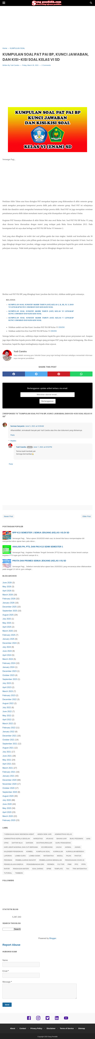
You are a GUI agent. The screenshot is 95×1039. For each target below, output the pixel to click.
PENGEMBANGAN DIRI (35, 865)
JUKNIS (77, 847)
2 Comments (46, 65)
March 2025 (7, 631)
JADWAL (68, 847)
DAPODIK (29, 843)
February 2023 (8, 695)
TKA (67, 869)
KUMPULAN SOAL (43, 852)
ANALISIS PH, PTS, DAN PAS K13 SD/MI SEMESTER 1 (37, 547)
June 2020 (7, 804)
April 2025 (6, 627)
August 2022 (8, 704)
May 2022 (6, 716)
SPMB (49, 869)
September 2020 (9, 792)
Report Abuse (11, 945)
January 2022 (8, 732)
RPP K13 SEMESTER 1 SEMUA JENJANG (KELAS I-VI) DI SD (40, 533)
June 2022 (7, 712)
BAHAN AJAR (62, 839)
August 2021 (8, 748)
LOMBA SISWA (34, 856)
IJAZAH (58, 847)
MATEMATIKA (49, 856)
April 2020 (6, 812)
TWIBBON (19, 873)
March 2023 (7, 692)
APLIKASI (49, 839)
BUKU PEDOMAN (76, 839)
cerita (88, 839)
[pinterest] (59, 374)
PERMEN (50, 865)
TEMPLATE (58, 869)
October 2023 (8, 675)
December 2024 (9, 643)
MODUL (60, 856)
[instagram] (38, 1020)
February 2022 (8, 728)
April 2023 (6, 687)
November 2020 (9, 784)
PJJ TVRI (61, 865)
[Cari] (91, 3)
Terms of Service (67, 1029)
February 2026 (8, 599)
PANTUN (77, 856)
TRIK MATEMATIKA (80, 869)
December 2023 (9, 671)
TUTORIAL (8, 873)
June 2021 (7, 756)
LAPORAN (8, 856)
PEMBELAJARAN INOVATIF (25, 860)
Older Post (87, 517)
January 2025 (8, 639)
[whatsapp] (81, 374)
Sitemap (82, 1029)
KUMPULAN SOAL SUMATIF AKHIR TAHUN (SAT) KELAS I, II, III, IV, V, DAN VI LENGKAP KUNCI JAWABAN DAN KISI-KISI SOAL (41, 306)
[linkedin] (56, 1020)
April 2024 (6, 655)
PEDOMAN (8, 860)
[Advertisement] (47, 26)
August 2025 (8, 615)
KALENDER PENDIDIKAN (13, 852)
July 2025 (6, 619)
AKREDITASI (38, 839)
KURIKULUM (58, 852)
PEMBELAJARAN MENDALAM (50, 860)
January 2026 (8, 603)
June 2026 (7, 583)
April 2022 (6, 720)
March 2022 (7, 724)
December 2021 (9, 736)
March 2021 (7, 768)
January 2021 (8, 776)
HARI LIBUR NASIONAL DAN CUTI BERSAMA (21, 847)
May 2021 (6, 760)
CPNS (6, 843)
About (12, 1029)
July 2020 (6, 800)
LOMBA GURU (20, 856)
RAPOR (7, 869)
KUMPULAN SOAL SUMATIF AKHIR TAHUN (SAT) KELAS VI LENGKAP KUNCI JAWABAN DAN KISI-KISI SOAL (41, 312)
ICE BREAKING (47, 847)
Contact (22, 1029)
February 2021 (8, 772)
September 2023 (9, 679)
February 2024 (8, 663)
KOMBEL (29, 852)
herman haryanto (18, 426)
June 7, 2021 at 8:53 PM (42, 447)
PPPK (83, 865)
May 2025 (6, 623)
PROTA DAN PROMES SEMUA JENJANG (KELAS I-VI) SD (39, 561)
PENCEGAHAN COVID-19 (74, 860)
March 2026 (7, 595)
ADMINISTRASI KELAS (63, 834)
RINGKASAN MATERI (21, 869)
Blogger (52, 939)
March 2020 (7, 816)
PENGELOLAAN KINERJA (13, 865)
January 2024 (8, 667)
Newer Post (8, 517)
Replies (13, 441)
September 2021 (9, 744)
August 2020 (8, 796)
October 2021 (8, 740)
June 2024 (7, 651)
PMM (69, 865)
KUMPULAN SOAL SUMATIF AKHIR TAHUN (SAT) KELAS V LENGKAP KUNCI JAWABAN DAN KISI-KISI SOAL (41, 319)
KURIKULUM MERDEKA (75, 852)
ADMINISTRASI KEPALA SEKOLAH (17, 839)
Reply (13, 435)
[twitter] (36, 374)
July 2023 (6, 683)
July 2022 (6, 708)
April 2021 (6, 764)
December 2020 (9, 780)
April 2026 (6, 591)
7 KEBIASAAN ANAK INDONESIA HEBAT (19, 834)
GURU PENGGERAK (63, 843)
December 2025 (9, 607)
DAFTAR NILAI (17, 843)
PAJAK (68, 856)
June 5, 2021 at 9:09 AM (34, 426)
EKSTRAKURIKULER (44, 843)
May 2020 (6, 808)
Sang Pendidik (53, 1037)
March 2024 (7, 659)
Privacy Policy (36, 1029)
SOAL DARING (37, 869)
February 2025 (8, 635)
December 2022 (9, 699)
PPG (76, 865)
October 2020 (8, 788)
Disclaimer (51, 1029)
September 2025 (9, 611)
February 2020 (8, 820)
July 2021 (6, 752)
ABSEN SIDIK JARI (44, 834)
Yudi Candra (14, 65)
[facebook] (13, 374)
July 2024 (6, 647)
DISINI (62, 327)
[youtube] (66, 1020)
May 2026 (6, 587)
